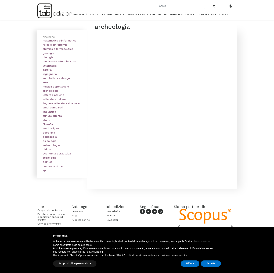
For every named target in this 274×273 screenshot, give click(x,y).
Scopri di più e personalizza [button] (75, 263)
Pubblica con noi (80, 219)
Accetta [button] (210, 263)
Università (77, 211)
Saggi (74, 215)
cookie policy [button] (85, 245)
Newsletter (112, 219)
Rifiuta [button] (190, 263)
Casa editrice (113, 211)
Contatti (110, 215)
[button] (219, 235)
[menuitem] (80, 15)
